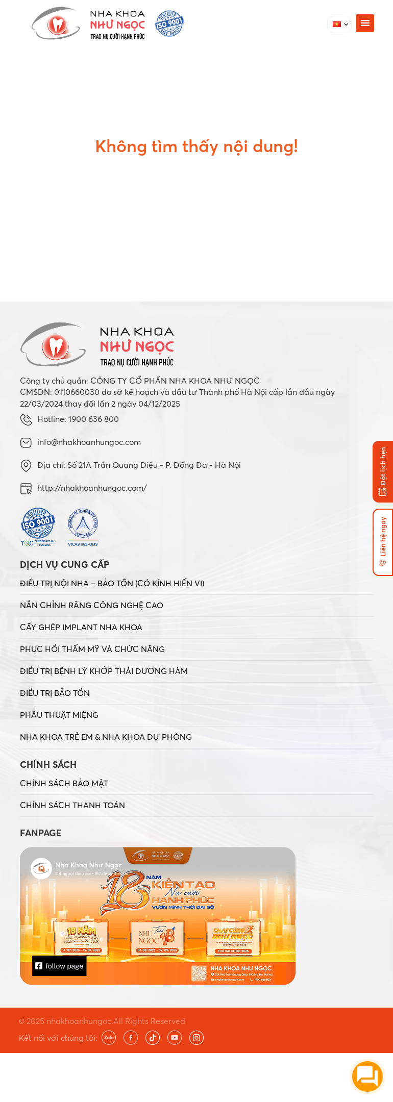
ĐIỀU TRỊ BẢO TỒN (55, 693)
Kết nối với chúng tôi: (58, 1038)
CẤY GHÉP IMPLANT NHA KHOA (81, 627)
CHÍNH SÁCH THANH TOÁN (72, 805)
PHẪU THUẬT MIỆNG (59, 715)
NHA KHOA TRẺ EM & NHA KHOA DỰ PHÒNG (106, 737)
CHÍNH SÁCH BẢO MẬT (64, 783)
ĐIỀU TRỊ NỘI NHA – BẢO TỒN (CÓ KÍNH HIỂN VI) (112, 583)
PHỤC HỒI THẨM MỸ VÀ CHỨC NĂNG (92, 649)
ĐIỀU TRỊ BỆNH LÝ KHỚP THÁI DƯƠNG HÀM (104, 671)
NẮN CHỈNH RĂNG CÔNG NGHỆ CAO (91, 605)
